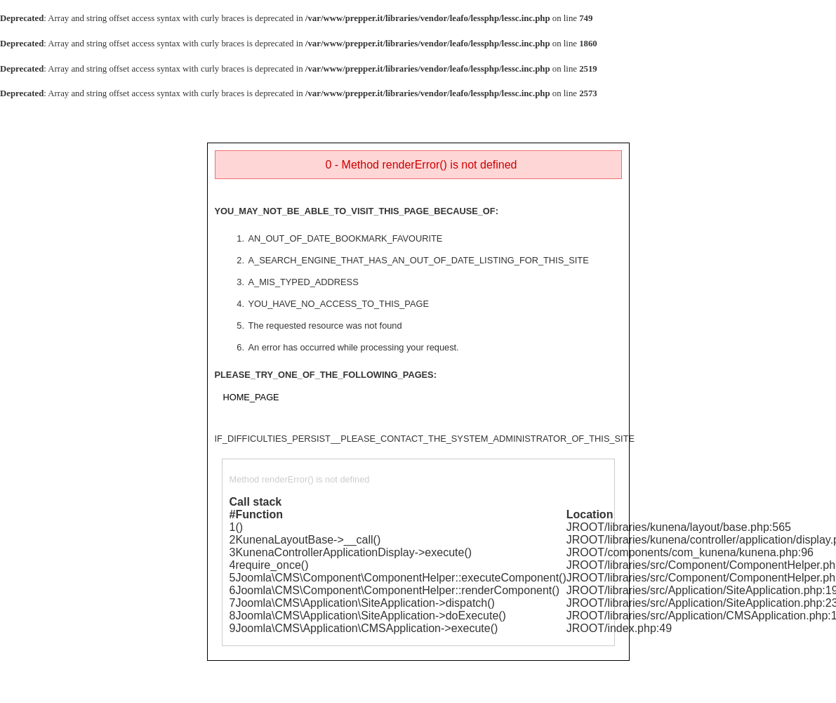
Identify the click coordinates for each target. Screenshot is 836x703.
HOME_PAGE (251, 397)
